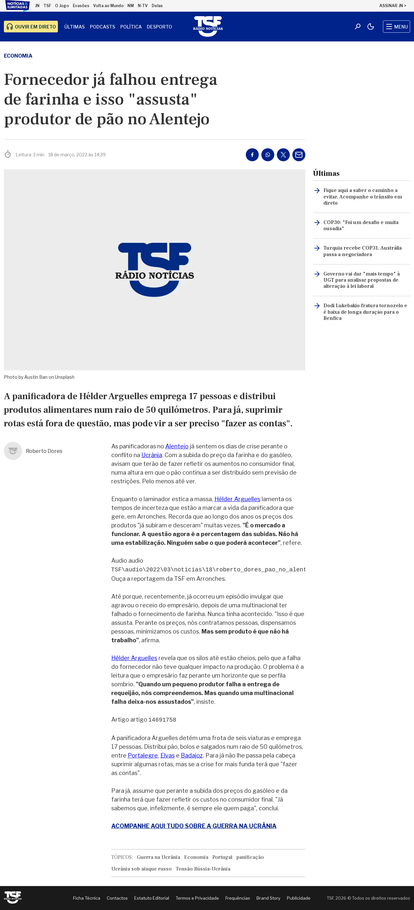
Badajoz (192, 755)
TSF (47, 5)
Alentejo (177, 446)
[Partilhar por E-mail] (298, 154)
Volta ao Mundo (108, 5)
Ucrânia (151, 455)
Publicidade (298, 898)
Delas (157, 5)
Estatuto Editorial (151, 898)
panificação (250, 857)
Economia (18, 56)
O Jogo (62, 5)
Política (131, 26)
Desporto (159, 26)
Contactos (117, 898)
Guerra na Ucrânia (158, 857)
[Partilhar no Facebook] (252, 154)
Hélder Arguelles (237, 499)
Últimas (74, 26)
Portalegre (143, 755)
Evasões (81, 5)
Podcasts (102, 26)
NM (130, 5)
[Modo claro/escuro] (370, 26)
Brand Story (268, 898)
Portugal (222, 857)
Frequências (237, 898)
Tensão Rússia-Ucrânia (203, 869)
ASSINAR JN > (392, 5)
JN (37, 5)
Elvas (167, 755)
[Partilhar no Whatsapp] (267, 154)
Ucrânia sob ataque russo (141, 869)
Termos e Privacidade (197, 898)
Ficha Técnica (86, 898)
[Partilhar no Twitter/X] (283, 154)
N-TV (143, 5)
